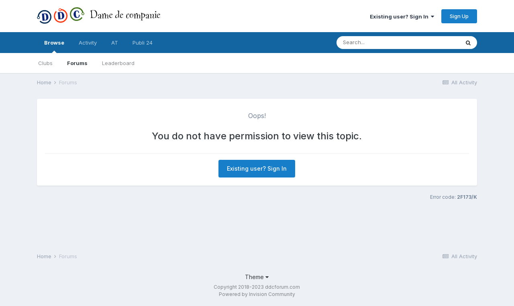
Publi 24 (143, 42)
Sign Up (459, 16)
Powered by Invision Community (257, 294)
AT (114, 42)
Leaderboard (118, 63)
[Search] (382, 42)
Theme (257, 276)
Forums (77, 63)
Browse (54, 46)
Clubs (45, 63)
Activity (88, 42)
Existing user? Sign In (402, 16)
